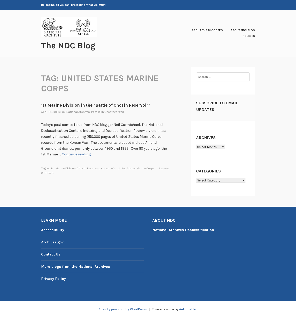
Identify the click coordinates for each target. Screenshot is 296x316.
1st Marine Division (63, 168)
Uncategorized (114, 112)
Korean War (109, 168)
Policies (249, 36)
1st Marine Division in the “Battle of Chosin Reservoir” (95, 105)
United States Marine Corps (136, 168)
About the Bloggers (207, 30)
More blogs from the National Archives (76, 266)
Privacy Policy (53, 278)
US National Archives (76, 112)
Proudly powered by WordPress (122, 308)
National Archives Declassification (183, 230)
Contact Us (51, 254)
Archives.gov (52, 242)
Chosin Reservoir (88, 168)
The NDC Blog (68, 45)
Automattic (188, 308)
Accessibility (52, 230)
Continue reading (76, 154)
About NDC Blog (243, 30)
